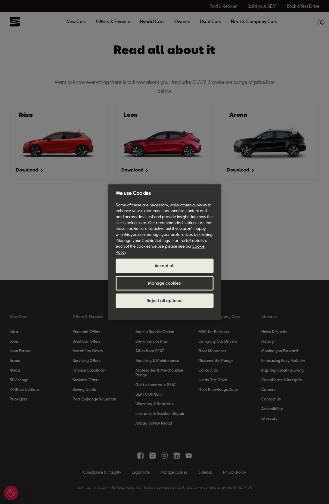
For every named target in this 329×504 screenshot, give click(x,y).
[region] (164, 252)
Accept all (165, 265)
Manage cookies (164, 283)
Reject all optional (164, 300)
